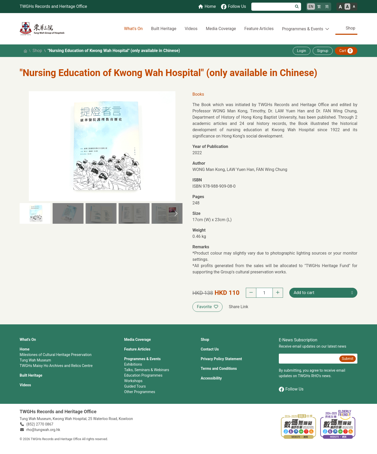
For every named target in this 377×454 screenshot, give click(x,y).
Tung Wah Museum (35, 360)
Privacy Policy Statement (221, 359)
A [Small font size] (354, 6)
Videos (191, 28)
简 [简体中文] (327, 6)
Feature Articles (259, 28)
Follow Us (291, 389)
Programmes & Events (142, 359)
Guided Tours (135, 386)
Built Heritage (163, 28)
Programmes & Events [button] (302, 28)
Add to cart (304, 292)
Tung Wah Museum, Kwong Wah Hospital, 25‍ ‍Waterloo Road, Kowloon (76, 419)
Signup (322, 51)
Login (301, 51)
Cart (346, 51)
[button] (35, 213)
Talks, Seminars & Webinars (146, 370)
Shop (350, 28)
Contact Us (210, 349)
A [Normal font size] (347, 6)
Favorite (207, 306)
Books (198, 94)
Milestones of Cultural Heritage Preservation (56, 355)
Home (24, 349)
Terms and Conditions (219, 368)
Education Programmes (143, 375)
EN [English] (311, 6)
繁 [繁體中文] (319, 6)
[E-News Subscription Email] (308, 359)
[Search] (272, 7)
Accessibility (211, 378)
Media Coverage (221, 28)
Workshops (133, 381)
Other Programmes (139, 392)
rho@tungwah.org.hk (43, 430)
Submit (347, 359)
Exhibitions (133, 364)
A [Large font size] (340, 6)
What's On (133, 28)
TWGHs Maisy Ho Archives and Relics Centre (56, 366)
